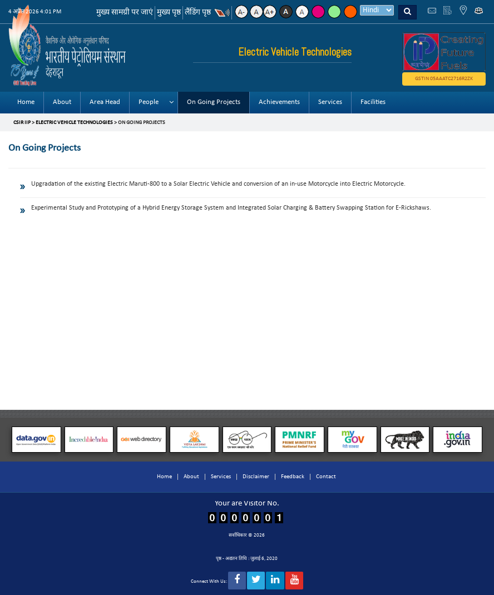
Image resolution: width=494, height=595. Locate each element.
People (149, 102)
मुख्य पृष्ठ (169, 12)
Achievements (279, 102)
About (62, 102)
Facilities (373, 102)
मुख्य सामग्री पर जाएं (124, 12)
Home (25, 102)
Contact (326, 477)
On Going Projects (213, 102)
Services (330, 102)
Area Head (105, 102)
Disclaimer (256, 477)
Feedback (292, 477)
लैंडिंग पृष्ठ (198, 12)
